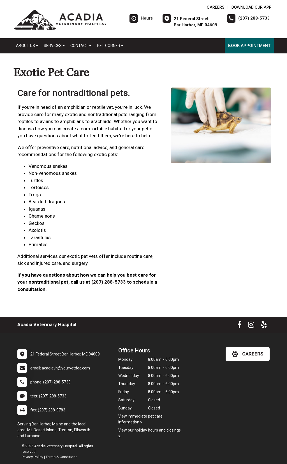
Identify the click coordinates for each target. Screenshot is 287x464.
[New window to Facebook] (239, 326)
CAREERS (215, 7)
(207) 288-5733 (108, 282)
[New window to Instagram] (251, 326)
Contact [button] (80, 45)
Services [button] (54, 45)
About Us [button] (27, 45)
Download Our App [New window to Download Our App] (252, 7)
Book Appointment (249, 45)
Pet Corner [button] (110, 45)
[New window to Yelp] (264, 326)
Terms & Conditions (61, 457)
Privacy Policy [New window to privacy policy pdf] (32, 457)
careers (247, 354)
